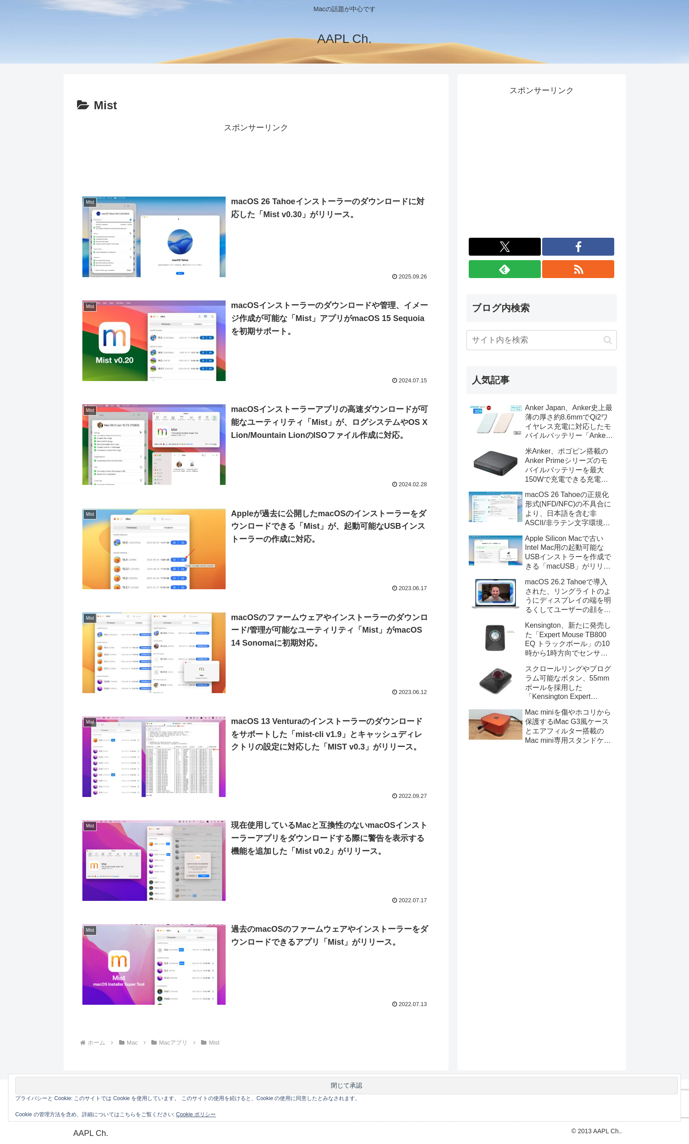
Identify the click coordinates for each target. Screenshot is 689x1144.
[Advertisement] (256, 155)
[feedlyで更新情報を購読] (505, 269)
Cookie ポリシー (196, 1114)
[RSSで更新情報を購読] (578, 269)
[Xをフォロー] (505, 247)
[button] (608, 340)
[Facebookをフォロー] (578, 247)
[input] (541, 340)
